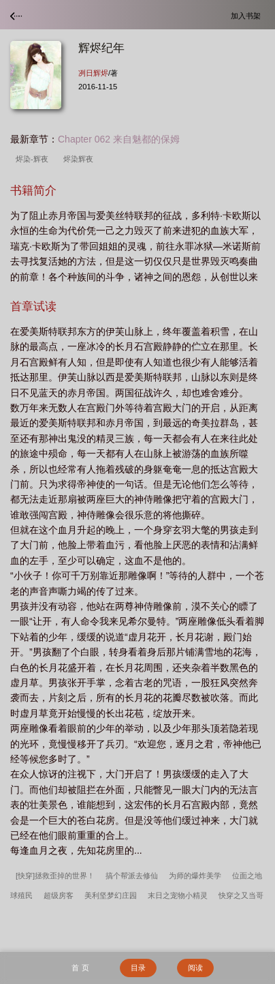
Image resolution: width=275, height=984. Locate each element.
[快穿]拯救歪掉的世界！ (55, 875)
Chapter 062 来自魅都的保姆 (119, 139)
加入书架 (248, 15)
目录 (138, 968)
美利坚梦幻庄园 (110, 895)
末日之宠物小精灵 (178, 895)
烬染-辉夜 (34, 159)
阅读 (195, 968)
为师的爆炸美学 (195, 875)
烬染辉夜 (80, 159)
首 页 (79, 968)
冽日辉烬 (93, 73)
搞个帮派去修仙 (132, 875)
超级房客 (59, 895)
